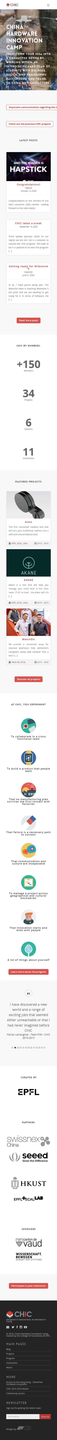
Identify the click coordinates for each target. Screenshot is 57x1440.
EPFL (14, 543)
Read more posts (28, 320)
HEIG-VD (16, 662)
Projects (10, 1353)
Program (10, 1358)
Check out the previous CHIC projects (30, 123)
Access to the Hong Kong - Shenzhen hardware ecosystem (24, 1383)
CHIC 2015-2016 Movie (17, 1388)
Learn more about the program (28, 971)
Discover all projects (28, 679)
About (9, 1367)
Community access (15, 1393)
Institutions (12, 1362)
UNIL (25, 543)
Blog (8, 1349)
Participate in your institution (28, 1285)
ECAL (19, 543)
